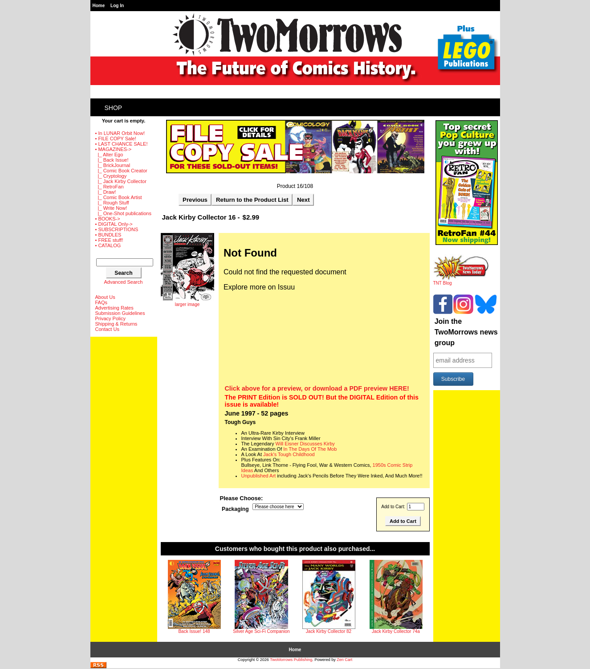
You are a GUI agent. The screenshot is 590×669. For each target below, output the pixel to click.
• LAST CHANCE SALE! (121, 144)
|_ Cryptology (111, 176)
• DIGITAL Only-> (114, 224)
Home (99, 5)
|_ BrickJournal (112, 165)
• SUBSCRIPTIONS (116, 229)
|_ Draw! (105, 192)
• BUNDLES (108, 234)
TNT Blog (461, 281)
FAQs (101, 302)
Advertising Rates (114, 307)
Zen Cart (344, 659)
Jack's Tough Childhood (289, 454)
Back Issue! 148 (194, 631)
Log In (117, 5)
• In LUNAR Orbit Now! (120, 133)
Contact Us (107, 329)
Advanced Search (123, 282)
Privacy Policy (110, 318)
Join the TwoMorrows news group (466, 332)
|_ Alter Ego (109, 154)
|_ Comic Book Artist (118, 197)
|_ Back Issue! (112, 160)
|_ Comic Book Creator (121, 170)
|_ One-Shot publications (123, 213)
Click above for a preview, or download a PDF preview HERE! (317, 388)
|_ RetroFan (109, 186)
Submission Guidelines (120, 313)
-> (113, 149)
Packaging (235, 509)
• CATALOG (108, 245)
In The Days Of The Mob (310, 449)
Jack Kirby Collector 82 (328, 631)
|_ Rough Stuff (112, 202)
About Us (105, 297)
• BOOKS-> (107, 218)
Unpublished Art (258, 475)
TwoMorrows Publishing (291, 659)
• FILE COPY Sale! (115, 138)
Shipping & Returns (116, 323)
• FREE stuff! (109, 240)
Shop (113, 107)
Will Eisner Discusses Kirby (305, 443)
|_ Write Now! (111, 208)
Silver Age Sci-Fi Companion (261, 631)
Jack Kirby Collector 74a (396, 631)
